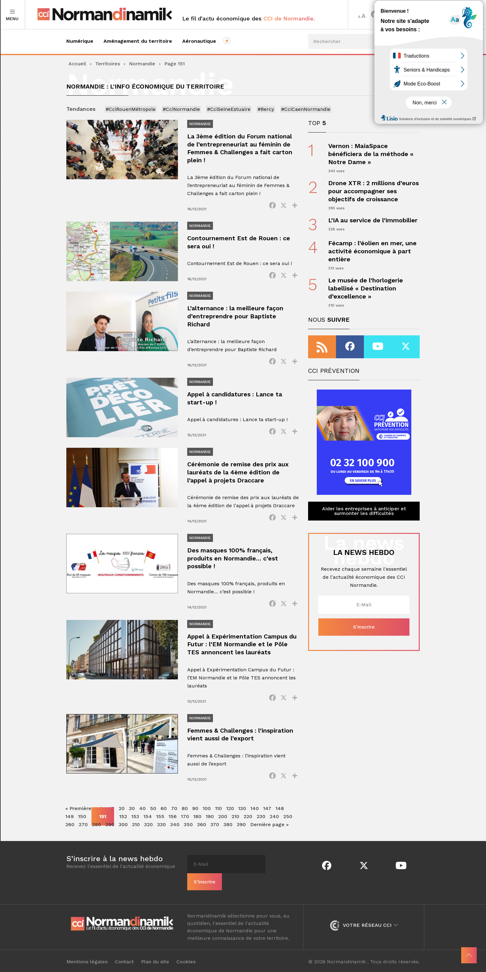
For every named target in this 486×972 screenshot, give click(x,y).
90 (195, 816)
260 (69, 832)
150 (82, 824)
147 (267, 816)
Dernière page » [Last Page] (269, 832)
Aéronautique (199, 41)
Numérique (79, 41)
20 (122, 816)
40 (142, 816)
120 (230, 816)
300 (123, 832)
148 (280, 816)
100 (207, 816)
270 (83, 832)
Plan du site (155, 960)
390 (241, 832)
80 (185, 816)
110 (218, 816)
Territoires (429, 14)
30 (132, 816)
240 (274, 824)
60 (164, 816)
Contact (124, 960)
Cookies (186, 960)
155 (160, 824)
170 (185, 824)
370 (214, 832)
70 (174, 816)
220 (248, 824)
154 (148, 824)
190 (210, 824)
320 (148, 832)
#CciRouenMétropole (131, 109)
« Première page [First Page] (85, 816)
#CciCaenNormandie (305, 109)
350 (188, 832)
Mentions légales (87, 960)
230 (261, 824)
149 (69, 824)
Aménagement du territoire (138, 41)
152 (123, 824)
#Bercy (266, 109)
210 (235, 824)
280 (96, 832)
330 (161, 832)
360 (201, 832)
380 (227, 832)
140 (254, 816)
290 (109, 832)
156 (173, 824)
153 (135, 824)
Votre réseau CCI (363, 923)
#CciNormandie (181, 109)
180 (197, 824)
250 (287, 824)
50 (153, 816)
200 (222, 824)
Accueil (77, 64)
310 (136, 832)
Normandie (142, 64)
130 (242, 816)
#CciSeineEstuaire (228, 109)
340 (174, 832)
